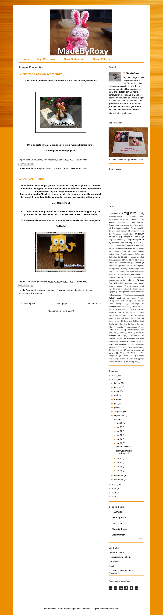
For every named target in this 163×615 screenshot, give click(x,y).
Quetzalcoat (113, 347)
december (119, 479)
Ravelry (112, 566)
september (119, 415)
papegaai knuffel (115, 338)
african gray (113, 213)
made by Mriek (119, 517)
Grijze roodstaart (122, 289)
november (119, 475)
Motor (122, 333)
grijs (110, 289)
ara (135, 245)
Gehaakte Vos (62, 168)
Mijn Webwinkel (46, 59)
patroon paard (136, 344)
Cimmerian (86, 609)
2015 (114, 493)
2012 (114, 379)
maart (117, 391)
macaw (120, 330)
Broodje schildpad (127, 254)
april (116, 395)
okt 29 (120, 470)
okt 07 (120, 427)
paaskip (139, 333)
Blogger (116, 609)
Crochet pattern (138, 266)
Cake (126, 260)
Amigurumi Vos (43, 168)
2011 (114, 375)
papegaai (112, 335)
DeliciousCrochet (116, 552)
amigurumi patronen (116, 240)
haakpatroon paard (115, 295)
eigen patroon (117, 274)
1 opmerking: (82, 160)
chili (132, 260)
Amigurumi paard (120, 234)
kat (132, 315)
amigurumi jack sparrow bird (122, 225)
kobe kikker (123, 324)
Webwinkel (127, 356)
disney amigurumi (135, 269)
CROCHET (117, 523)
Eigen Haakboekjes (137, 271)
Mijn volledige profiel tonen (121, 113)
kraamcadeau (132, 327)
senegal (124, 347)
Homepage (62, 303)
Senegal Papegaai (137, 347)
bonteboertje (24, 293)
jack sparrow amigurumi (127, 312)
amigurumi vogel (118, 242)
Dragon (124, 271)
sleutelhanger (117, 350)
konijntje (120, 327)
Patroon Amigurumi (119, 344)
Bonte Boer (127, 251)
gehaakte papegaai (133, 277)
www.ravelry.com (131, 362)
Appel (129, 245)
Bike (140, 248)
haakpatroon (76, 168)
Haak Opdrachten (74, 59)
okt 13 (120, 435)
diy (110, 271)
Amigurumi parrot (132, 237)
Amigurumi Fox (135, 219)
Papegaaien (36, 293)
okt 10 (120, 431)
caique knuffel (136, 257)
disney (123, 269)
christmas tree (124, 263)
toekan (111, 353)
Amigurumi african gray (117, 216)
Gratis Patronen (102, 59)
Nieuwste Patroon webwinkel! (42, 74)
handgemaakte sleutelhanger (121, 306)
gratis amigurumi (131, 283)
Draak (116, 271)
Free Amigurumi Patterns (120, 557)
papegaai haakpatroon (131, 335)
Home (25, 59)
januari (117, 383)
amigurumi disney (118, 219)
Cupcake (114, 269)
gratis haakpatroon (134, 286)
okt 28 (120, 466)
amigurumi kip (139, 228)
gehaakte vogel (114, 280)
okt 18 (120, 443)
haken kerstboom (121, 301)
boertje (78, 290)
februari (118, 387)
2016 (114, 497)
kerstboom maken (115, 318)
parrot (113, 341)
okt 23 (120, 462)
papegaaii (140, 338)
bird (110, 251)
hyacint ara (140, 307)
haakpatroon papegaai (133, 295)
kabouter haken (121, 315)
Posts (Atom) (68, 311)
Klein (134, 318)
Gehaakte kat (114, 277)
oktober (118, 419)
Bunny (139, 254)
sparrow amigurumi (134, 350)
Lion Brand (114, 561)
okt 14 (120, 439)
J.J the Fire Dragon (119, 309)
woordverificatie (31, 179)
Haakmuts (117, 512)
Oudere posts (94, 303)
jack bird (134, 309)
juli (115, 407)
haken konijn (136, 301)
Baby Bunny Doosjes (126, 248)
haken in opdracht (129, 298)
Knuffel (111, 324)
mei (116, 399)
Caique (123, 257)
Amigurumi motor (137, 231)
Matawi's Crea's (119, 529)
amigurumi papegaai (46, 290)
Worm (122, 359)
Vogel (122, 353)
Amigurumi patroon (65, 290)
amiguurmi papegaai (116, 245)
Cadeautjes (113, 257)
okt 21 (120, 458)
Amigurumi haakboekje (118, 222)
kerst (139, 315)
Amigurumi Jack (138, 222)
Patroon (141, 341)
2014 (114, 488)
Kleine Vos (128, 321)
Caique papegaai (115, 260)
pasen (121, 341)
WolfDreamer (118, 535)
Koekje (133, 324)
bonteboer (87, 290)
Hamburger (135, 304)
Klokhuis (138, 321)
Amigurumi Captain (137, 216)
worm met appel (135, 359)
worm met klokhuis (115, 362)
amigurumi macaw (119, 231)
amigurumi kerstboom (122, 228)
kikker (127, 318)
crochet (138, 263)
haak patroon (124, 292)
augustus (118, 411)
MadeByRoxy (132, 73)
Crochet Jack (125, 266)
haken (112, 297)
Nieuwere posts (28, 303)
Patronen (131, 341)
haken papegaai (116, 304)
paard (130, 333)
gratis (119, 283)
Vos (85, 168)
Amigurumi (31, 168)
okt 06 (120, 423)
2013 (114, 484)
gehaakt (138, 274)
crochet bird (113, 266)
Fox (53, 168)
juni (116, 403)
